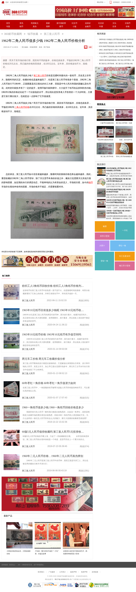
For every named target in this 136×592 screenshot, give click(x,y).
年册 (101, 26)
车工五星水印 (124, 256)
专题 (8, 26)
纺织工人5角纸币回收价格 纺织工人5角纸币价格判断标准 (55, 285)
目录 (114, 26)
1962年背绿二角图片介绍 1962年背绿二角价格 (115, 43)
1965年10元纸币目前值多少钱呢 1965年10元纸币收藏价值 (55, 310)
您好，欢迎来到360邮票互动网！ (15, 2)
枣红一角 (122, 246)
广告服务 (52, 572)
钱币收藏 (32, 33)
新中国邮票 (61, 23)
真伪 (35, 26)
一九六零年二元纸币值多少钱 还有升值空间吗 (115, 57)
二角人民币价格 (21, 107)
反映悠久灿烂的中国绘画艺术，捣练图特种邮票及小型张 (75, 552)
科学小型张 (104, 236)
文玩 (114, 23)
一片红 (125, 230)
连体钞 (88, 23)
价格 (127, 26)
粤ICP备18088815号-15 (63, 579)
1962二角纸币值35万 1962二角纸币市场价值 (115, 50)
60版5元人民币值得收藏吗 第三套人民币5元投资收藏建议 (55, 431)
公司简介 (62, 572)
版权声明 (73, 572)
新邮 (48, 23)
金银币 (88, 26)
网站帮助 (101, 2)
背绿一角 (104, 261)
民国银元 (34, 23)
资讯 (21, 23)
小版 (74, 26)
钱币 (21, 26)
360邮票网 (14, 12)
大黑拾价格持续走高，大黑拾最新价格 (19, 552)
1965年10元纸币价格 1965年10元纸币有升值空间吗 (51, 334)
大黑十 (102, 246)
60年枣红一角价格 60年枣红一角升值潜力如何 (49, 383)
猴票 (105, 226)
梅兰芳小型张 (124, 266)
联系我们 (41, 572)
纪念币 (74, 23)
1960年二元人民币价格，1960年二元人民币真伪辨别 (52, 456)
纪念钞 (101, 23)
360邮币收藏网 (13, 33)
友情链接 (95, 572)
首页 (8, 23)
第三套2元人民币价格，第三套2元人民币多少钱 (116, 64)
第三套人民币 (52, 33)
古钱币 (127, 23)
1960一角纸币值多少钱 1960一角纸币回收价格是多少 (53, 407)
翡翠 (48, 26)
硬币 (61, 26)
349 (90, 47)
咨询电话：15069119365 (121, 2)
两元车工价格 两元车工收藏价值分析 (43, 358)
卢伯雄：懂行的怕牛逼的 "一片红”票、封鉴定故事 (47, 552)
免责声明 (84, 572)
